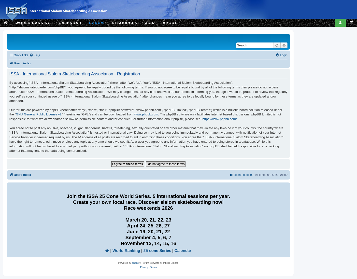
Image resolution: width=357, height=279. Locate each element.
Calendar (182, 251)
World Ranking (126, 251)
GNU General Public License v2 (38, 114)
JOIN (150, 23)
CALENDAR (70, 23)
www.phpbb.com (146, 114)
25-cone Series (157, 251)
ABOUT (170, 23)
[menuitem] (34, 55)
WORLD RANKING (33, 23)
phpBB (135, 263)
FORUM (96, 23)
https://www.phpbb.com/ (219, 119)
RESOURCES (124, 23)
